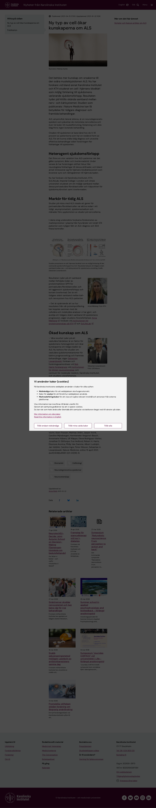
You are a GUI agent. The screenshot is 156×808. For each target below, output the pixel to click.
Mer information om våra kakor (47, 414)
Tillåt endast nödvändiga (48, 425)
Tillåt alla (108, 425)
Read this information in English (47, 417)
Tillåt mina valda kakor (78, 425)
